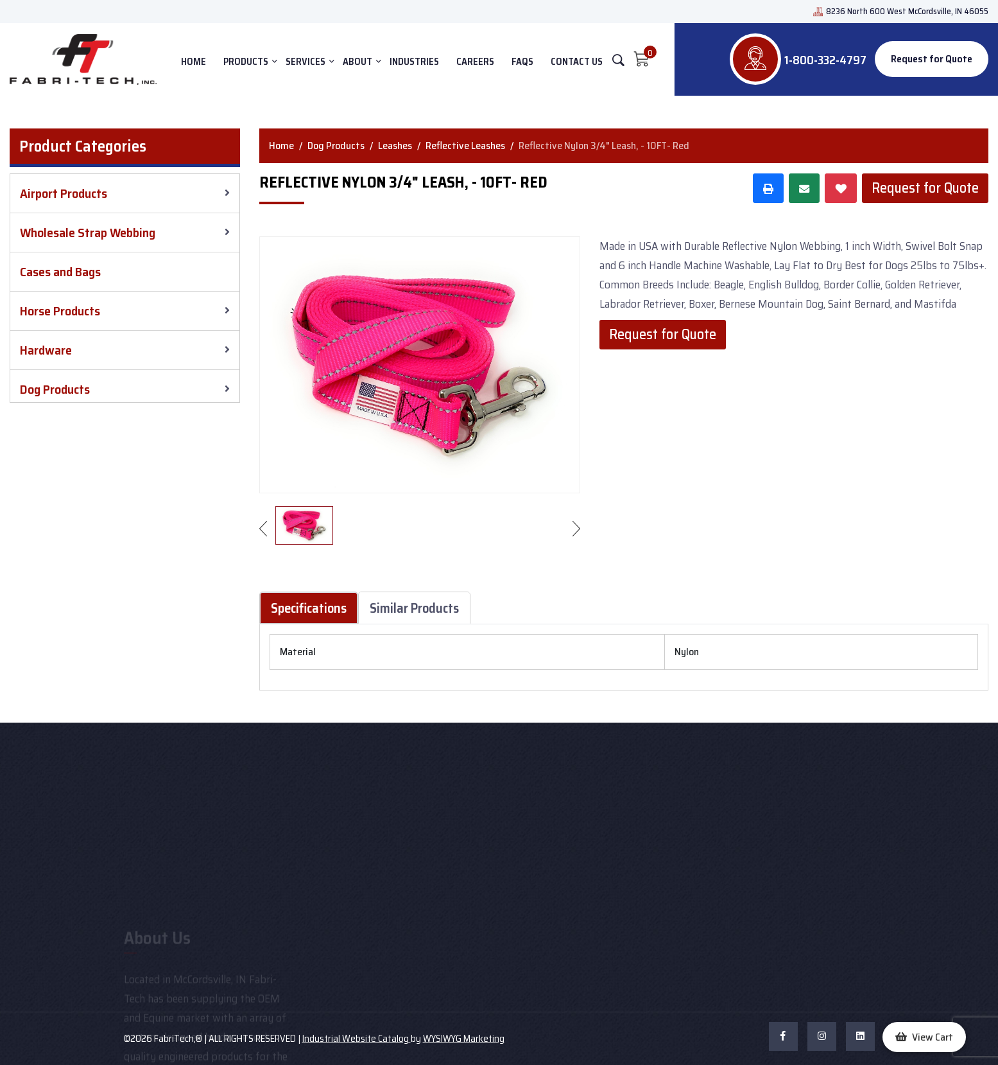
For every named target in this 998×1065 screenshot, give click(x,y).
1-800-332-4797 (825, 59)
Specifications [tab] (309, 608)
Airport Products (63, 193)
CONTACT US (577, 61)
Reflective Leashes (465, 145)
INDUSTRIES (414, 61)
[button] (924, 1037)
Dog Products (55, 389)
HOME (193, 61)
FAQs (522, 61)
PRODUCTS (245, 61)
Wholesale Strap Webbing (87, 232)
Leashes (395, 145)
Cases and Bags (60, 271)
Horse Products (60, 311)
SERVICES (305, 61)
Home (281, 145)
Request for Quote (931, 59)
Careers (475, 61)
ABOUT (357, 61)
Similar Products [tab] (414, 608)
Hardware (46, 350)
